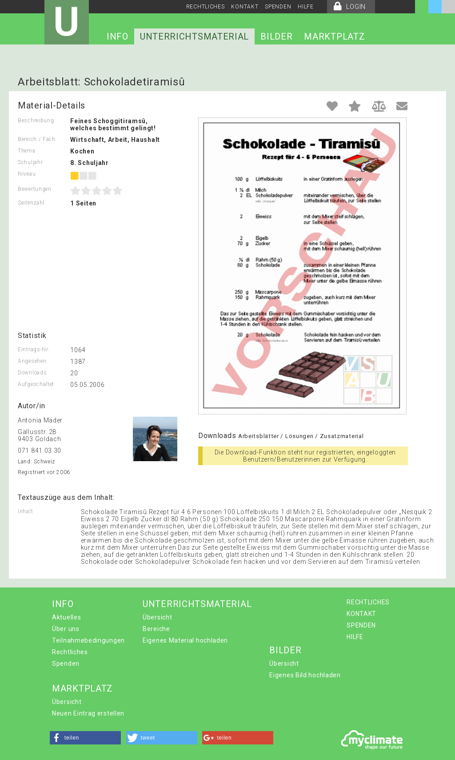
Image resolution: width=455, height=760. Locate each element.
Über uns (66, 628)
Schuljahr (30, 162)
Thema (27, 151)
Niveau (27, 174)
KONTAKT (244, 7)
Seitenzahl (31, 203)
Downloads (32, 373)
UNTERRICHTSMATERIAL (194, 36)
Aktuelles (66, 617)
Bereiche (156, 628)
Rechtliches (70, 651)
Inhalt (25, 511)
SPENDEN (278, 7)
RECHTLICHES (205, 7)
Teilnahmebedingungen (88, 640)
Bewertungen (35, 189)
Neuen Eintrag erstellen (88, 713)
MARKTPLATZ (334, 36)
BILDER (276, 36)
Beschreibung (36, 120)
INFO (117, 36)
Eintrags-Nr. (33, 349)
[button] (85, 737)
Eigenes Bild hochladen (304, 675)
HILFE (306, 7)
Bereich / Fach (37, 139)
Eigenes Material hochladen (185, 640)
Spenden (66, 663)
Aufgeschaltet (36, 384)
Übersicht (157, 617)
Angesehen (32, 361)
